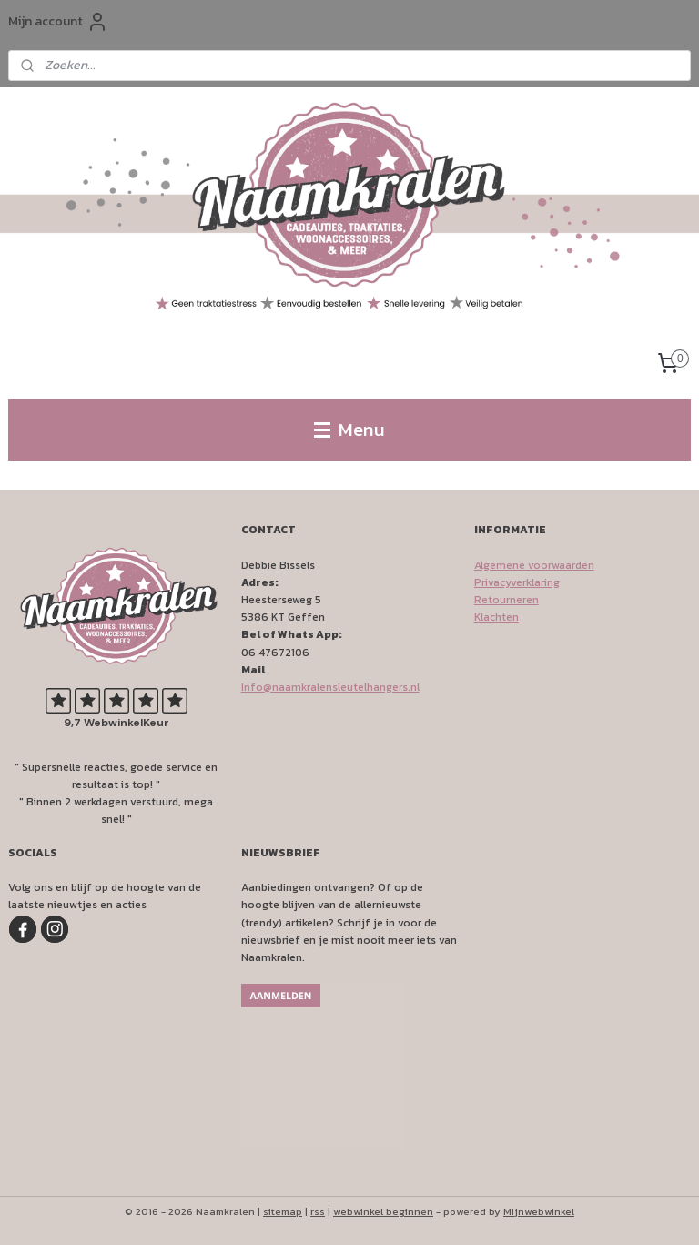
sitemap (282, 1211)
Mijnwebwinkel (538, 1211)
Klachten (496, 617)
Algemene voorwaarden (534, 565)
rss (317, 1211)
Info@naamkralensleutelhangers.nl (330, 687)
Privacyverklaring (517, 582)
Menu (349, 429)
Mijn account (58, 22)
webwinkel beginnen (383, 1211)
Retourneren (506, 600)
